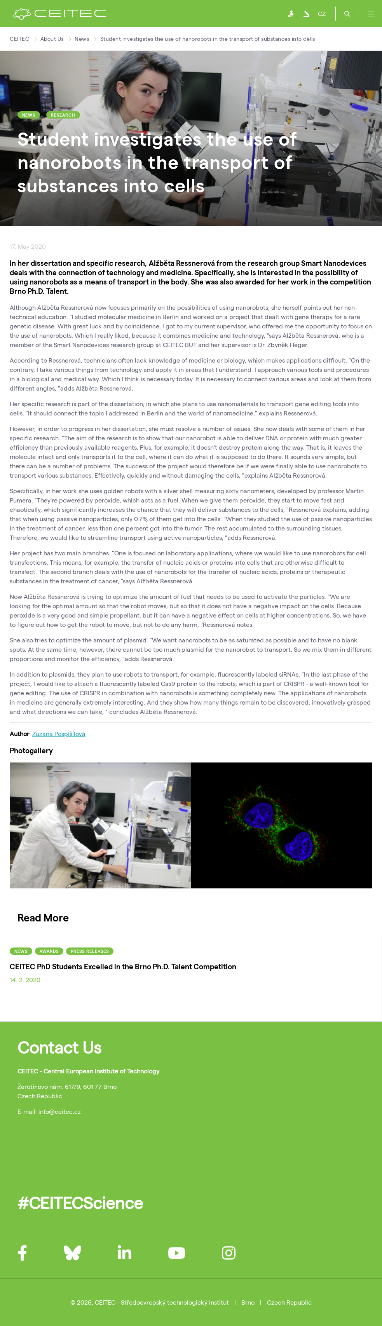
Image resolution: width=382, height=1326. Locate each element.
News (82, 38)
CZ (322, 13)
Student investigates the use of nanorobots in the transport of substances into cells (207, 38)
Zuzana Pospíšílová (58, 733)
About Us (52, 38)
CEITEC (19, 38)
